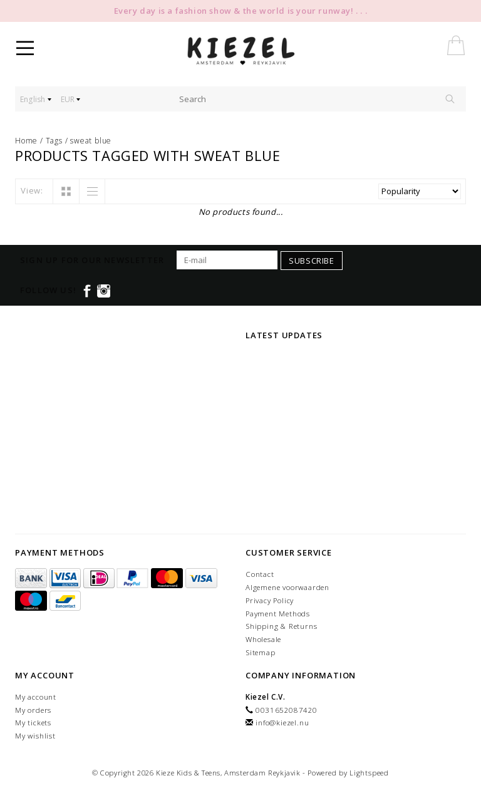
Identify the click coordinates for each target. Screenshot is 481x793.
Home (26, 140)
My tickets (33, 722)
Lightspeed (369, 772)
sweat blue (90, 140)
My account (35, 697)
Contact (260, 574)
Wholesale (263, 639)
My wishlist (35, 735)
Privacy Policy (270, 600)
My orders (33, 710)
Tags (54, 140)
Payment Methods (278, 613)
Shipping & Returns (281, 626)
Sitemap (261, 652)
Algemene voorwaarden (287, 587)
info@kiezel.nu (282, 722)
